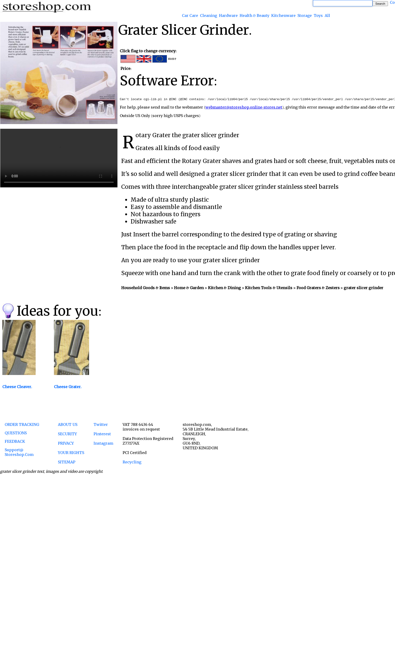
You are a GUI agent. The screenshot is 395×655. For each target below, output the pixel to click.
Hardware (228, 15)
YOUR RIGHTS (71, 453)
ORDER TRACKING (22, 425)
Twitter (101, 425)
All (327, 15)
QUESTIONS (16, 433)
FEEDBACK (15, 442)
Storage (304, 15)
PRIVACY (66, 444)
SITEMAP (66, 462)
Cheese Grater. (68, 387)
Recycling (132, 462)
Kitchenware (283, 15)
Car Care (190, 15)
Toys (318, 15)
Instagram (103, 444)
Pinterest (102, 434)
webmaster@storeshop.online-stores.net (243, 108)
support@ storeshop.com (19, 453)
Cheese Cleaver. (17, 387)
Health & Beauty (254, 15)
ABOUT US (67, 425)
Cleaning (208, 15)
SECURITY (67, 434)
